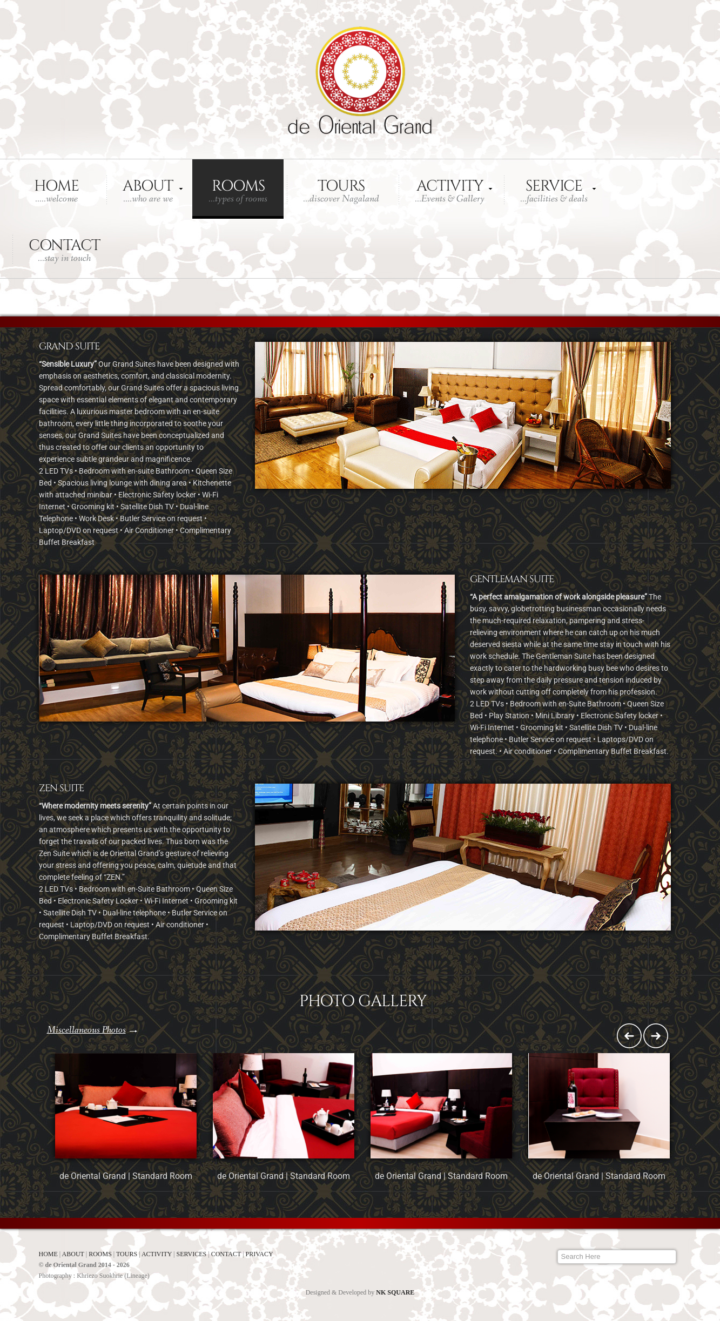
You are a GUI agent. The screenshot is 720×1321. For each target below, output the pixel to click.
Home (56, 190)
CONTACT (227, 1254)
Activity (450, 190)
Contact (64, 250)
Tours (341, 190)
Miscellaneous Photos (86, 1030)
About (148, 190)
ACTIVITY (157, 1254)
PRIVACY (259, 1254)
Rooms (237, 190)
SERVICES (192, 1254)
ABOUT (74, 1254)
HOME (49, 1254)
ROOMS (101, 1254)
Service (554, 190)
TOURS (126, 1254)
